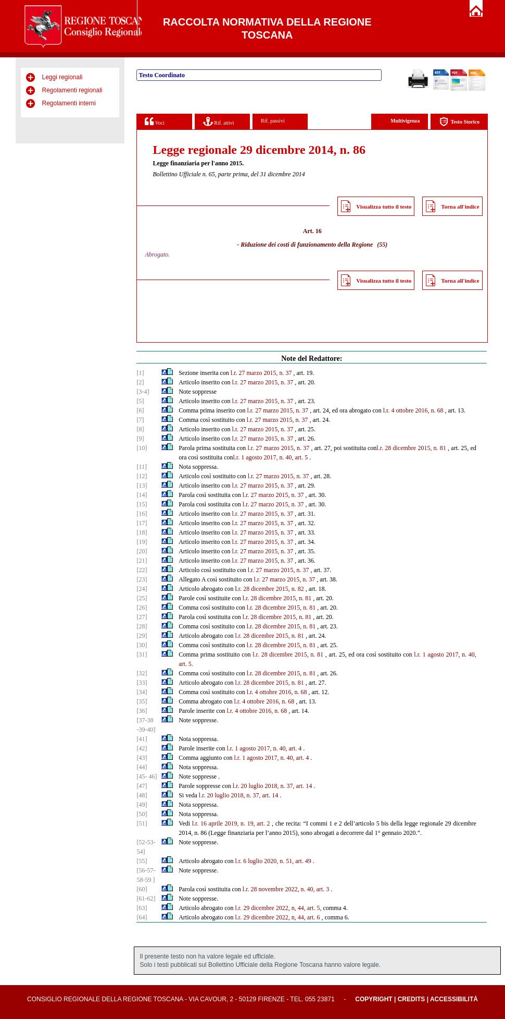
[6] (140, 410)
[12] (141, 476)
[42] (141, 748)
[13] (141, 485)
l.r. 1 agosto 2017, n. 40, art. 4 (263, 748)
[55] (141, 861)
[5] (140, 401)
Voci (154, 121)
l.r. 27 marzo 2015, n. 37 (261, 373)
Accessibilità (454, 999)
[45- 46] (146, 776)
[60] (141, 889)
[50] (141, 814)
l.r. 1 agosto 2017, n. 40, (445, 654)
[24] (141, 588)
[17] (141, 523)
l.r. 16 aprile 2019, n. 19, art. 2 (231, 823)
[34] (141, 692)
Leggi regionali (62, 77)
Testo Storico (459, 122)
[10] (141, 448)
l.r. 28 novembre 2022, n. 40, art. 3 (286, 889)
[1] (140, 373)
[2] (140, 382)
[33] (141, 682)
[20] (141, 551)
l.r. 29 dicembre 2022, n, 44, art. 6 (277, 917)
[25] (141, 598)
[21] (141, 560)
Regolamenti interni (68, 103)
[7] (140, 419)
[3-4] (142, 391)
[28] (141, 626)
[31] (141, 654)
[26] (141, 607)
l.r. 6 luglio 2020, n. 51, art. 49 (273, 861)
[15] (141, 504)
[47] (141, 786)
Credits (411, 999)
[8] (140, 429)
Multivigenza (405, 121)
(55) (382, 244)
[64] (141, 917)
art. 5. (186, 664)
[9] (140, 438)
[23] (141, 579)
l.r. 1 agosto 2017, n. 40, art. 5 (270, 457)
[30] (141, 645)
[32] (141, 673)
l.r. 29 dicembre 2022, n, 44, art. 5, (278, 908)
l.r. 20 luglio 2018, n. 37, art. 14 (272, 786)
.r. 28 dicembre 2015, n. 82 (270, 588)
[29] (141, 635)
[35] (141, 701)
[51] (141, 823)
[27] (141, 617)
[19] (141, 541)
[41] (141, 739)
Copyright (373, 999)
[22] (141, 570)
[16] (141, 513)
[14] (141, 495)
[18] (141, 532)
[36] (141, 710)
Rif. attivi (218, 121)
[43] (141, 757)
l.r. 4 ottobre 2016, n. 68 (413, 410)
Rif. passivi (273, 121)
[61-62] (145, 898)
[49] (141, 804)
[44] (141, 767)
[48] (141, 795)
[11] (141, 466)
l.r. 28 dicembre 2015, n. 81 (411, 448)
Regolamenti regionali (72, 90)
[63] (141, 908)
